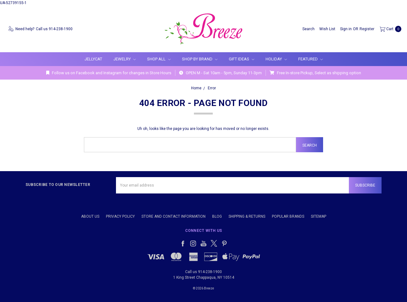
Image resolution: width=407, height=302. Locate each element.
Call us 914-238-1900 (203, 272)
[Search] (308, 29)
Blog (217, 216)
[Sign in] (346, 29)
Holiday (276, 59)
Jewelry (124, 59)
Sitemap (318, 216)
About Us (90, 216)
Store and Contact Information (173, 216)
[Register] (367, 29)
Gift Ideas (241, 59)
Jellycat (93, 59)
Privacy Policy (120, 216)
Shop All (159, 59)
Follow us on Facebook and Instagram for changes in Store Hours (108, 72)
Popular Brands (288, 216)
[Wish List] (327, 29)
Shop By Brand (199, 59)
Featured (310, 59)
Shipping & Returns (246, 216)
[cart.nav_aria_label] (389, 29)
